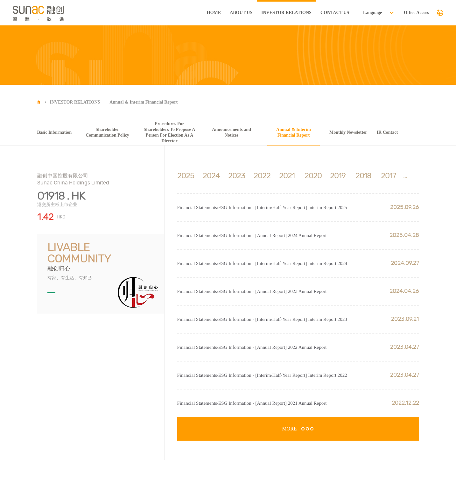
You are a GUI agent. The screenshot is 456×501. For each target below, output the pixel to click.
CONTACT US (334, 12)
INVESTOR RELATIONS (286, 12)
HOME (214, 12)
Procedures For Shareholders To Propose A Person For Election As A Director (169, 132)
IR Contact (387, 132)
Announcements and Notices (231, 132)
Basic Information (54, 132)
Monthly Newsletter (348, 132)
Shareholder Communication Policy (107, 132)
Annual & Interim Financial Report (143, 102)
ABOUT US (241, 12)
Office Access (416, 12)
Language (372, 12)
